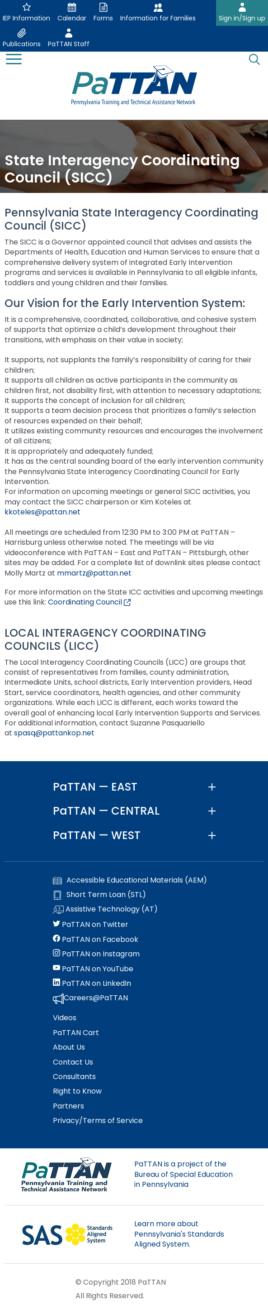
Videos (64, 1018)
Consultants (74, 1077)
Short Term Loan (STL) (99, 895)
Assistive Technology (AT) (105, 909)
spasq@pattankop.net (54, 733)
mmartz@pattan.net (94, 573)
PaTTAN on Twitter (90, 925)
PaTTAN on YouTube (93, 969)
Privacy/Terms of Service (98, 1121)
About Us (69, 1047)
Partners (68, 1106)
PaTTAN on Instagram (96, 954)
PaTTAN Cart (76, 1033)
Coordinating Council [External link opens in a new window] (89, 602)
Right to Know (77, 1091)
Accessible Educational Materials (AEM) (130, 880)
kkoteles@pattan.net (42, 512)
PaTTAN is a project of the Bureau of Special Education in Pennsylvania (183, 1174)
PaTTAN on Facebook (95, 940)
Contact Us (73, 1062)
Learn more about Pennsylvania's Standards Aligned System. (179, 1234)
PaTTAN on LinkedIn (92, 983)
